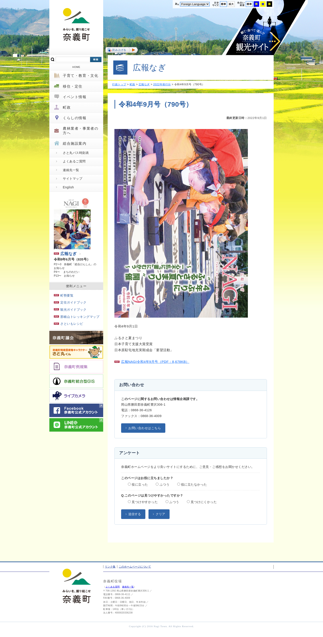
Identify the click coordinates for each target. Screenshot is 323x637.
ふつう (162, 484)
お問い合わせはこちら (144, 428)
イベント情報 (75, 97)
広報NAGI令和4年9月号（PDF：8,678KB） (155, 362)
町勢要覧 (63, 295)
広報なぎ (65, 254)
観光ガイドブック (70, 309)
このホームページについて (135, 566)
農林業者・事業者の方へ (80, 131)
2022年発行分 (162, 84)
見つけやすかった (143, 502)
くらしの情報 (75, 118)
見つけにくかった (202, 502)
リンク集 (110, 566)
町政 (67, 107)
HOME (76, 67)
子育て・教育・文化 (80, 75)
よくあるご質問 (74, 161)
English (68, 187)
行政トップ (119, 84)
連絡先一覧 (71, 170)
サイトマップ (72, 178)
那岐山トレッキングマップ (76, 316)
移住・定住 (73, 86)
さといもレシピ (68, 323)
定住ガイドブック (70, 302)
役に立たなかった (192, 484)
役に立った (138, 484)
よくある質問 (113, 586)
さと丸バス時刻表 (76, 153)
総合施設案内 (75, 143)
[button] (121, 50)
